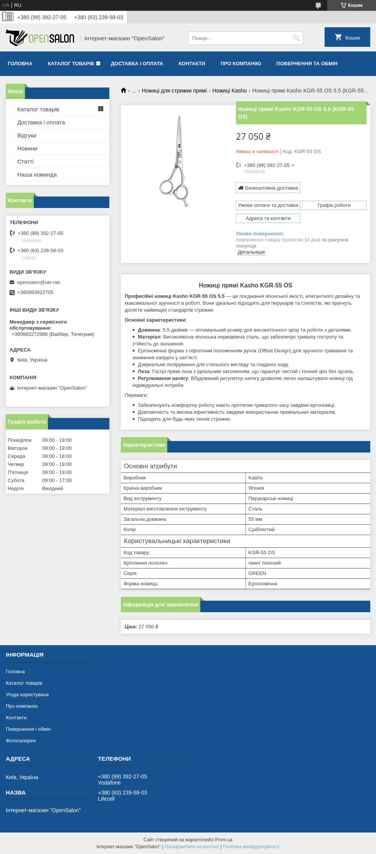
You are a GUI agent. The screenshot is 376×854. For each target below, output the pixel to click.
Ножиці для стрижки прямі (174, 91)
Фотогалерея (21, 740)
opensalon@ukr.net (38, 282)
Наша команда (37, 174)
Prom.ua (224, 839)
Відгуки (26, 135)
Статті (25, 161)
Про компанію (241, 63)
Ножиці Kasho (229, 91)
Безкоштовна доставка (271, 188)
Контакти (191, 63)
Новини (27, 148)
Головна (20, 63)
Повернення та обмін (307, 63)
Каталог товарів (71, 63)
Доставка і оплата (137, 63)
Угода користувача (27, 694)
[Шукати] (296, 38)
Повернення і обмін (28, 729)
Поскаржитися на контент (192, 846)
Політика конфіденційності (251, 846)
